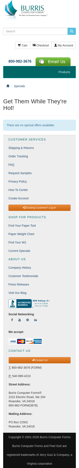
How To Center (18, 190)
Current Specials (19, 250)
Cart (22, 45)
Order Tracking (18, 156)
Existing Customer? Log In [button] (39, 207)
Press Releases (18, 284)
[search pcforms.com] (71, 31)
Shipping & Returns (21, 148)
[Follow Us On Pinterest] (28, 319)
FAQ (11, 164)
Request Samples (20, 173)
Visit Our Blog (17, 292)
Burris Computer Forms (55, 437)
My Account (63, 45)
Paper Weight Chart (21, 234)
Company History (19, 267)
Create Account (18, 198)
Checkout (41, 45)
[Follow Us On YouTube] (20, 319)
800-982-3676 (19, 61)
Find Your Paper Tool (22, 225)
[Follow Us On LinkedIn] (36, 319)
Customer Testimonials (23, 276)
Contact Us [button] (40, 360)
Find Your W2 (17, 242)
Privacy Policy (17, 181)
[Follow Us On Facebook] (12, 319)
